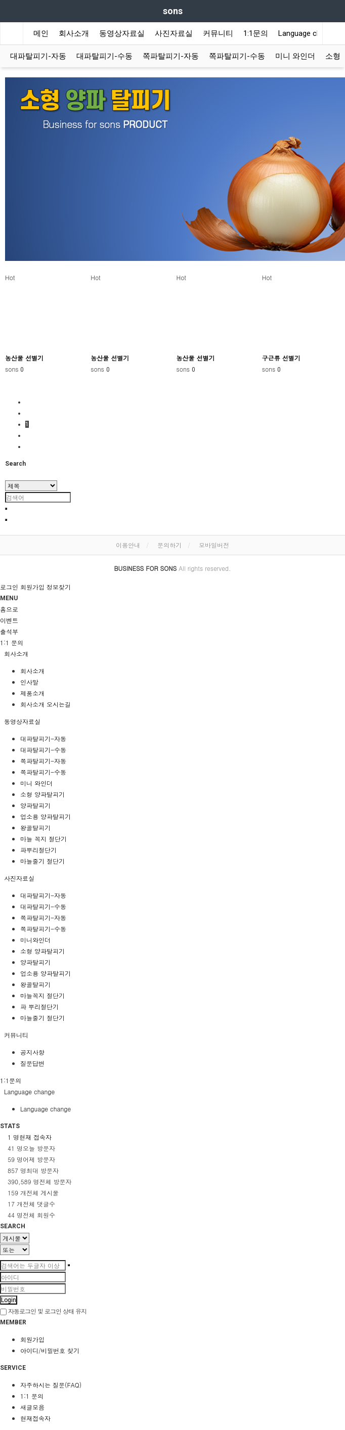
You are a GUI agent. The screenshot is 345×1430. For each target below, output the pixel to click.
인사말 (29, 682)
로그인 (9, 587)
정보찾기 (59, 587)
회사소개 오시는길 (45, 704)
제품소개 (32, 693)
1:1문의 (255, 33)
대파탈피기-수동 (104, 56)
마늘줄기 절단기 (42, 861)
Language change (307, 33)
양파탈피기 (35, 805)
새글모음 (32, 1407)
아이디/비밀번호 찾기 (49, 1350)
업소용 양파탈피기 (45, 816)
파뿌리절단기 (38, 849)
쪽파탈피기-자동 (171, 56)
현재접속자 (35, 1418)
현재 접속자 (30, 1137)
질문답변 (32, 1063)
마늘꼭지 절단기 (42, 995)
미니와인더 (35, 939)
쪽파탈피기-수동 (237, 56)
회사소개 (74, 33)
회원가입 (32, 587)
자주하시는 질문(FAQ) (50, 1384)
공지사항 (32, 1052)
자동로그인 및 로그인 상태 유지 (43, 1311)
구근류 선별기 (281, 357)
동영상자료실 (122, 33)
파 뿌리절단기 (39, 1006)
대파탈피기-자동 (38, 56)
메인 (41, 33)
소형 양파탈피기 (42, 794)
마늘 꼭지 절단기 (43, 838)
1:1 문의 (32, 1396)
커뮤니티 (218, 33)
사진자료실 (174, 33)
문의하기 (169, 545)
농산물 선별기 (24, 357)
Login (8, 1300)
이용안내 (128, 545)
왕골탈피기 (35, 827)
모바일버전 (214, 545)
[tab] (172, 653)
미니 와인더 (295, 56)
